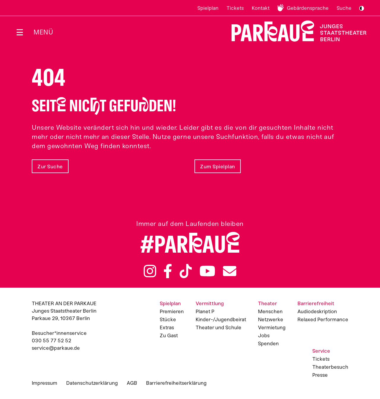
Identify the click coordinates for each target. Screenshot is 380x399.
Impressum (44, 383)
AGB (132, 383)
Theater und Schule (218, 327)
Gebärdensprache (308, 8)
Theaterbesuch (330, 367)
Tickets (235, 8)
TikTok (186, 271)
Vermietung (272, 327)
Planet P (205, 311)
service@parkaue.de (56, 348)
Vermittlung (210, 303)
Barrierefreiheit (315, 303)
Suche (344, 8)
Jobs (264, 335)
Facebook (168, 271)
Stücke (168, 319)
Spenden (268, 343)
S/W (361, 8)
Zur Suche (50, 167)
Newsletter (229, 271)
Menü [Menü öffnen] (43, 32)
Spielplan (207, 8)
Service (321, 351)
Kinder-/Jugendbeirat (221, 319)
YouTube (207, 271)
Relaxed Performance (322, 319)
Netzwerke (270, 319)
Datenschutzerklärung (92, 383)
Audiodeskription (317, 311)
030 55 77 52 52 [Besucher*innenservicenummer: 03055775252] (51, 340)
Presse (320, 375)
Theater (267, 303)
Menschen (270, 311)
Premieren (172, 311)
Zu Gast (169, 335)
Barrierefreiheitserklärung (176, 383)
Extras (167, 327)
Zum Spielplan (217, 167)
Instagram (150, 271)
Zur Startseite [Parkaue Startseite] (295, 31)
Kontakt (261, 8)
